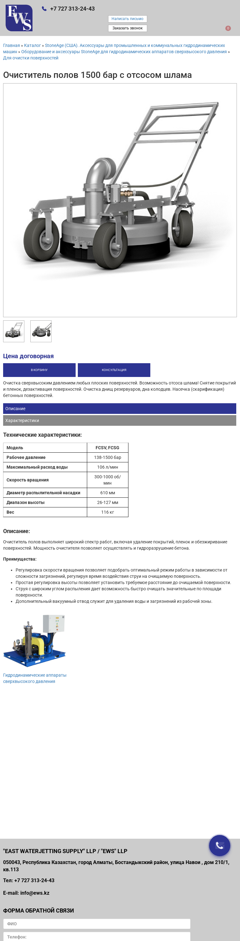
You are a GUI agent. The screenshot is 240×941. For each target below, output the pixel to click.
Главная (11, 45)
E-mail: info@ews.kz (26, 893)
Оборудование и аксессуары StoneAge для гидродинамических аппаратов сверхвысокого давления (124, 51)
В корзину (39, 370)
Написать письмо (127, 19)
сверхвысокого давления (29, 681)
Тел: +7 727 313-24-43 (28, 880)
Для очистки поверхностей (30, 57)
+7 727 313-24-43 (72, 8)
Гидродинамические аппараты (35, 675)
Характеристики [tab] (22, 420)
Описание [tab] (15, 408)
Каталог (32, 45)
